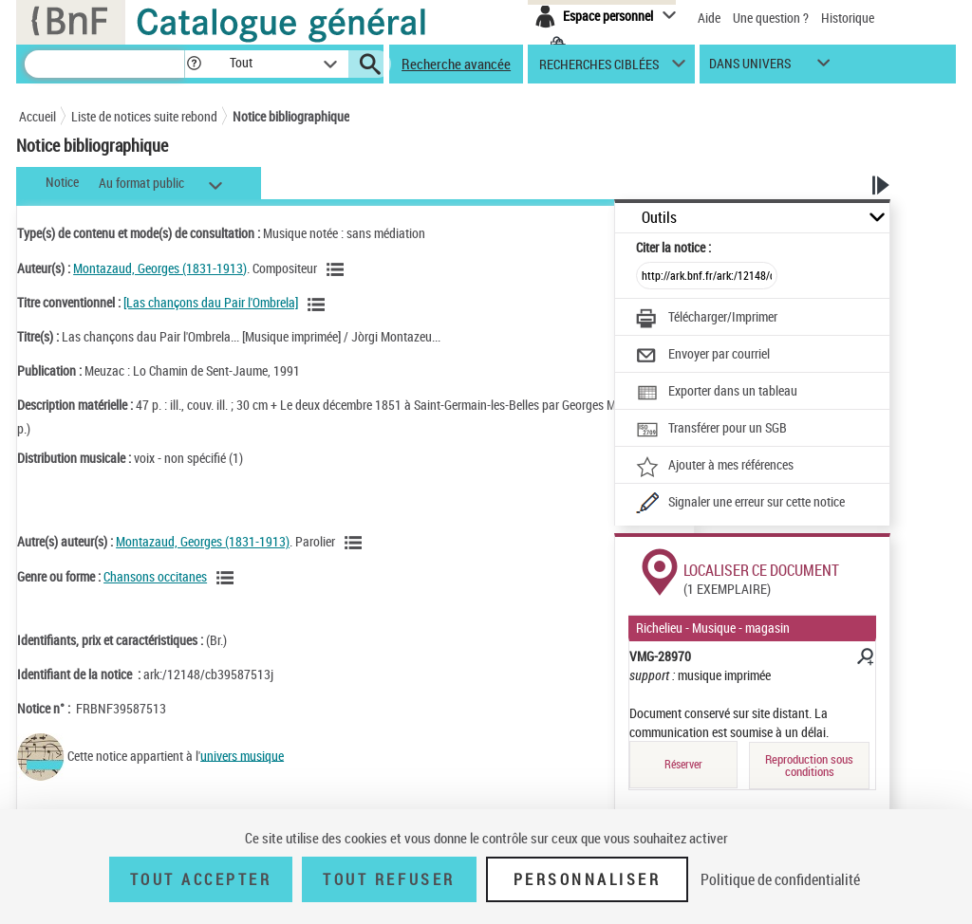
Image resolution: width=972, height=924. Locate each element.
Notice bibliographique (291, 116)
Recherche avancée (456, 63)
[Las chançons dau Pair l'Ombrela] (210, 302)
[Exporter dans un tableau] (716, 392)
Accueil (37, 116)
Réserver (683, 764)
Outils (659, 218)
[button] (193, 64)
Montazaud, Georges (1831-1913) (160, 268)
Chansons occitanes (155, 576)
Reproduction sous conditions (809, 765)
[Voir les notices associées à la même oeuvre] (319, 304)
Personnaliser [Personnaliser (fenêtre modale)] (588, 879)
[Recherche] (104, 64)
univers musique (242, 755)
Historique (847, 18)
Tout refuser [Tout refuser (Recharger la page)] (389, 879)
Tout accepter (201, 879)
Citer (673, 247)
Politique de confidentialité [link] (780, 879)
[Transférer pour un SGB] (711, 429)
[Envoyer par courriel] (703, 355)
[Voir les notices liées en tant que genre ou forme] (227, 577)
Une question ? (771, 18)
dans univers (750, 68)
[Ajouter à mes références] (715, 466)
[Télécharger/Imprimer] (706, 318)
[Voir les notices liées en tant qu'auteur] (338, 269)
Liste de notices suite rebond (144, 116)
